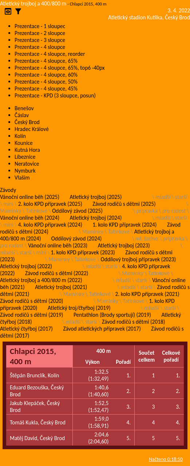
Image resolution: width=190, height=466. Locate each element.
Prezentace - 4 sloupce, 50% (46, 81)
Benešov (24, 108)
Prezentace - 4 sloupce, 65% (46, 60)
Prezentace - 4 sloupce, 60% (46, 74)
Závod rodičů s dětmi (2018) (133, 321)
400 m (103, 350)
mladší (162, 196)
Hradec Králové (32, 129)
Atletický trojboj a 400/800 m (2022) (41, 280)
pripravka (147, 210)
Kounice (24, 142)
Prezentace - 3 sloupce (40, 39)
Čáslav (22, 115)
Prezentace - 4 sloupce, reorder (50, 53)
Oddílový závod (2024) (76, 238)
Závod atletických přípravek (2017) (101, 328)
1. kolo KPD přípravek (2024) (124, 224)
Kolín (20, 135)
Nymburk (25, 170)
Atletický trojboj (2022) (26, 266)
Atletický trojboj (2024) (96, 217)
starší (181, 196)
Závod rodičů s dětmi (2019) (31, 314)
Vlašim (22, 177)
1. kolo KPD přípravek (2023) (83, 252)
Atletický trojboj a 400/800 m (33, 3)
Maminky (10, 210)
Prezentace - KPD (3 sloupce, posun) (55, 95)
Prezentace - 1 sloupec (40, 26)
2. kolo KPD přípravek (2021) (147, 293)
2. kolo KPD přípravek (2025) (50, 203)
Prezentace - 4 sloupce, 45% (46, 88)
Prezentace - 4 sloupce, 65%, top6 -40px (59, 67)
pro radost (174, 210)
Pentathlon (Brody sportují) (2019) (112, 314)
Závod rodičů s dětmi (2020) (31, 300)
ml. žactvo (146, 238)
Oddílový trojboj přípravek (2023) (138, 259)
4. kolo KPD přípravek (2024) (50, 224)
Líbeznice (25, 156)
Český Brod (27, 122)
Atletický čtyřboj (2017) (26, 328)
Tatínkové (36, 210)
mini (8, 203)
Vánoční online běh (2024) (29, 217)
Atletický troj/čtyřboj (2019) (79, 307)
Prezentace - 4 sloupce (40, 46)
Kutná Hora (27, 149)
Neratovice (27, 163)
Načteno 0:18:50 (166, 459)
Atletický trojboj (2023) (124, 245)
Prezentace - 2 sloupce (40, 33)
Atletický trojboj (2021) (61, 287)
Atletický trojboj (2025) (96, 196)
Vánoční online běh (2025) (29, 196)
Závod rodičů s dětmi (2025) (123, 203)
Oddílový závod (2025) (77, 210)
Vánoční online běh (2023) (57, 245)
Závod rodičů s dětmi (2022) (56, 273)
